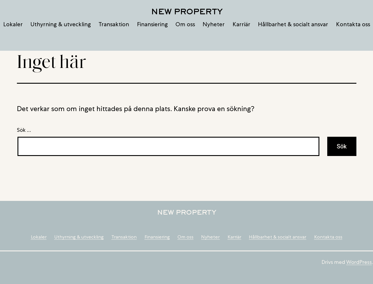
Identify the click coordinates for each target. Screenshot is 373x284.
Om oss (185, 24)
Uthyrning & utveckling (60, 24)
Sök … (24, 130)
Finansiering (152, 24)
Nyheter (214, 24)
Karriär (241, 24)
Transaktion (113, 24)
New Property (186, 11)
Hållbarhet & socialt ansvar (293, 24)
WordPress (359, 262)
